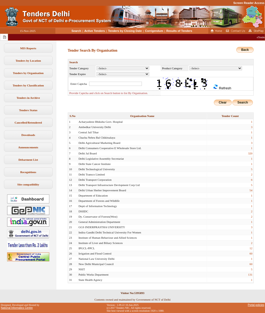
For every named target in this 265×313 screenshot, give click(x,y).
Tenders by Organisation (28, 73)
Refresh (222, 87)
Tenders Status (28, 110)
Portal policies (256, 305)
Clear (223, 102)
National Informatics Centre (17, 307)
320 (250, 153)
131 (250, 274)
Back (245, 50)
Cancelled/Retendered (28, 122)
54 (250, 190)
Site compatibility (28, 184)
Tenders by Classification (28, 85)
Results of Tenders (179, 30)
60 (250, 253)
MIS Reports (28, 48)
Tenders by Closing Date (125, 30)
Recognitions (28, 172)
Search (76, 30)
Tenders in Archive (28, 97)
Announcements (28, 147)
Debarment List (28, 159)
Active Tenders (94, 30)
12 (250, 248)
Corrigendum (154, 30)
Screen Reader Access (248, 2)
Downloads (28, 134)
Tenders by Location (28, 60)
